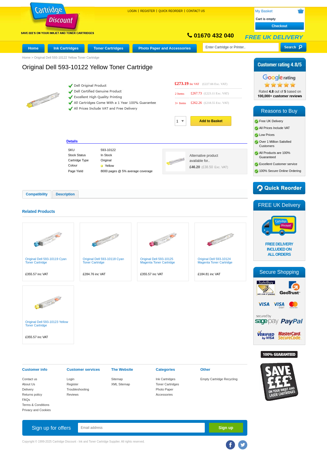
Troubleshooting (78, 389)
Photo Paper (164, 389)
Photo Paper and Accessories (165, 48)
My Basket (264, 11)
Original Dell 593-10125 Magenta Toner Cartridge (157, 260)
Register (147, 11)
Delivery (28, 389)
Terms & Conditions (35, 405)
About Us (28, 384)
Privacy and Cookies (36, 410)
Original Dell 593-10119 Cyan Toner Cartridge (46, 260)
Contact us (29, 379)
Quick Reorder (170, 11)
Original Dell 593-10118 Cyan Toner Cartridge (103, 260)
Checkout (279, 26)
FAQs (26, 399)
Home (33, 48)
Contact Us (195, 11)
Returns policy (32, 394)
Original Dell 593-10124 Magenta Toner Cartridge (215, 260)
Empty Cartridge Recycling (219, 379)
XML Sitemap (120, 384)
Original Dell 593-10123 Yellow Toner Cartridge (46, 323)
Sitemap (117, 379)
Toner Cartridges (108, 48)
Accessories (164, 394)
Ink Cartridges (66, 48)
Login (132, 11)
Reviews (73, 394)
